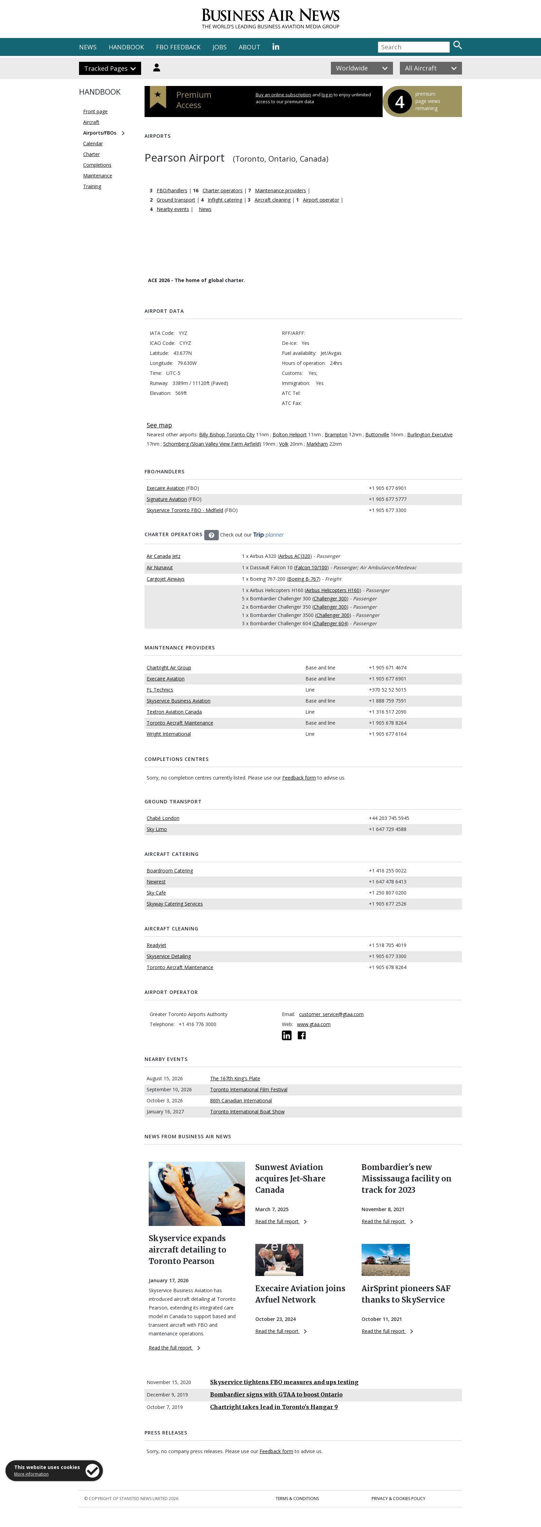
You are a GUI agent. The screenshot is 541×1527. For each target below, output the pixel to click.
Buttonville (377, 434)
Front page (95, 111)
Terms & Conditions (297, 1498)
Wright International (169, 734)
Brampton (336, 434)
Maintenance (97, 175)
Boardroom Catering (170, 870)
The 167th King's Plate (235, 1078)
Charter (91, 154)
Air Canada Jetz (163, 556)
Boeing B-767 (303, 579)
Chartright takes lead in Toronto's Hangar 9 (274, 1406)
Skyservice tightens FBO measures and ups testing (284, 1382)
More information (31, 1474)
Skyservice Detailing (169, 956)
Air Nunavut (160, 567)
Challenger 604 (330, 623)
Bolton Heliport (290, 434)
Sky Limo (157, 829)
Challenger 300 (330, 598)
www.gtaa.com (314, 1024)
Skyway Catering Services (175, 903)
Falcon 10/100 (311, 567)
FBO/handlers (172, 190)
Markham (317, 444)
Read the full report (174, 1347)
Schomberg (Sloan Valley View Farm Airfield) (212, 444)
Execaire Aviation (166, 488)
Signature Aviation (167, 499)
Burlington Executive (430, 434)
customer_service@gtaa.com (331, 1014)
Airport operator (321, 199)
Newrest (156, 881)
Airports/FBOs (99, 132)
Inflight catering (225, 199)
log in (327, 94)
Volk (283, 444)
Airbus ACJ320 (294, 556)
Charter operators (223, 190)
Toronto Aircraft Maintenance (180, 722)
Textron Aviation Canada (174, 711)
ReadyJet (156, 945)
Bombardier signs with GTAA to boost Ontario (276, 1394)
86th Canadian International (241, 1100)
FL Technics (160, 689)
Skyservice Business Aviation (178, 700)
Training (92, 186)
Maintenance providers (280, 190)
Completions (97, 165)
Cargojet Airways (166, 579)
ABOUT (249, 47)
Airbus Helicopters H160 (333, 590)
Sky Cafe (156, 892)
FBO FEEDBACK (178, 47)
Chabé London (163, 818)
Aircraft (91, 122)
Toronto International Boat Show (247, 1111)
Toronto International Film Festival (248, 1089)
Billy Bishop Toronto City (227, 434)
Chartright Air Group (169, 667)
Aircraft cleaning (273, 199)
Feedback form (299, 777)
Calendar (93, 143)
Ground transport (176, 199)
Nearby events (173, 209)
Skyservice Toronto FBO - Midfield (185, 510)
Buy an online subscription (283, 94)
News (205, 209)
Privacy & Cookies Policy (398, 1498)
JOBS (220, 47)
